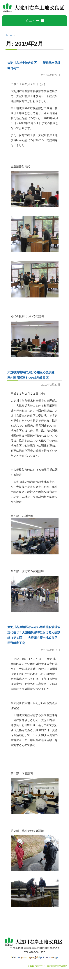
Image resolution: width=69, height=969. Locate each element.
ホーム (9, 35)
